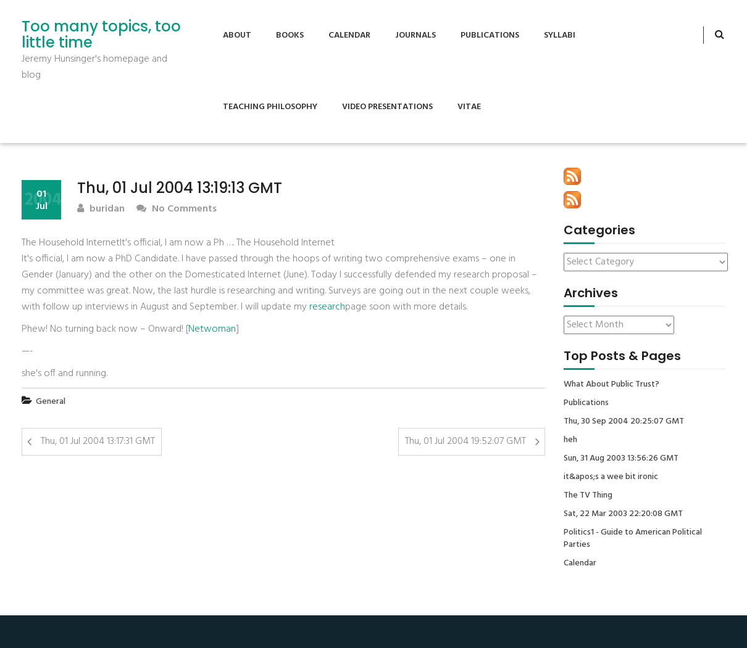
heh (570, 440)
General (50, 402)
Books (290, 35)
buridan (101, 209)
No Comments (176, 209)
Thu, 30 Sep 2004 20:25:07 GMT (624, 422)
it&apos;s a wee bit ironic (611, 477)
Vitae (469, 107)
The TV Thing (588, 496)
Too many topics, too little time (101, 34)
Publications (490, 35)
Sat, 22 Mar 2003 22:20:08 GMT (623, 514)
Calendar (349, 35)
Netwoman (212, 329)
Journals (415, 35)
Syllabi (559, 35)
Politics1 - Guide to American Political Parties (633, 539)
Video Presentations (387, 107)
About (237, 35)
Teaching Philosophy (270, 107)
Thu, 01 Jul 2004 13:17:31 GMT (98, 441)
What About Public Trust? (611, 385)
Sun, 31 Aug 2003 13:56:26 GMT (621, 459)
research (327, 307)
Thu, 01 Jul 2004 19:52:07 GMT (465, 441)
